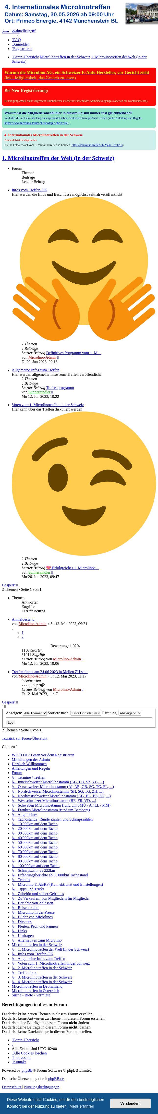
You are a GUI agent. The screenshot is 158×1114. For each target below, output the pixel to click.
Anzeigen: (26, 713)
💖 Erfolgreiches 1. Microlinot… (72, 568)
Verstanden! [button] (131, 1103)
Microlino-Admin (42, 357)
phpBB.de (56, 1079)
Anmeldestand (23, 619)
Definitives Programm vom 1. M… (73, 353)
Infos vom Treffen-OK (29, 190)
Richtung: (121, 713)
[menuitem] (16, 40)
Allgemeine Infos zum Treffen (35, 370)
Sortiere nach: (74, 713)
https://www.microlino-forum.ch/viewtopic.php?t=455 (36, 123)
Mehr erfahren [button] (82, 1106)
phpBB (27, 1070)
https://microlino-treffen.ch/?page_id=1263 (97, 145)
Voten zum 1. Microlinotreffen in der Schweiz (48, 405)
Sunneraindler (39, 392)
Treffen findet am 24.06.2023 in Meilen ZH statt (50, 672)
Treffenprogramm (60, 388)
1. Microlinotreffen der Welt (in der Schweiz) (58, 158)
